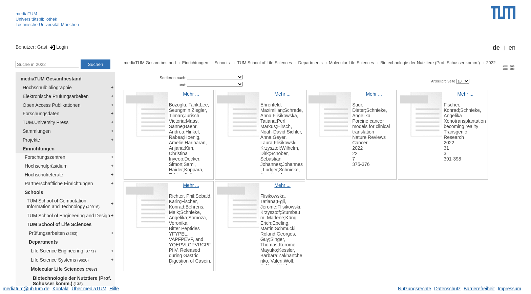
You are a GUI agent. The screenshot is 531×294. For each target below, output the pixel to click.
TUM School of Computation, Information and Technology (63, 203)
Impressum (509, 288)
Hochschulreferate (44, 174)
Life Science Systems (60, 260)
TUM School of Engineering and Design (68, 215)
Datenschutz (447, 288)
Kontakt (60, 288)
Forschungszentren (45, 157)
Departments (43, 242)
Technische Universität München (47, 24)
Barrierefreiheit (479, 288)
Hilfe (114, 288)
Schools (34, 192)
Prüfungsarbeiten (53, 233)
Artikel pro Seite (443, 81)
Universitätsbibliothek (36, 19)
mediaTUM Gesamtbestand (51, 78)
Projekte (31, 140)
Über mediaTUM (88, 288)
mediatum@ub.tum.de (26, 288)
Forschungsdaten (41, 113)
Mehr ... (191, 94)
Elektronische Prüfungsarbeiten (56, 96)
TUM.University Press (45, 122)
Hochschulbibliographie (47, 87)
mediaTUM (26, 13)
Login (58, 47)
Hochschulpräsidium (46, 166)
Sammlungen (37, 131)
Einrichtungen (39, 148)
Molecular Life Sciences (64, 269)
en (512, 47)
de (496, 47)
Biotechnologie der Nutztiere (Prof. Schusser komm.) (72, 281)
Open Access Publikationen (51, 105)
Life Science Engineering (63, 250)
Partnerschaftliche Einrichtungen (59, 183)
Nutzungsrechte (414, 288)
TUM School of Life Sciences (59, 224)
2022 (490, 62)
